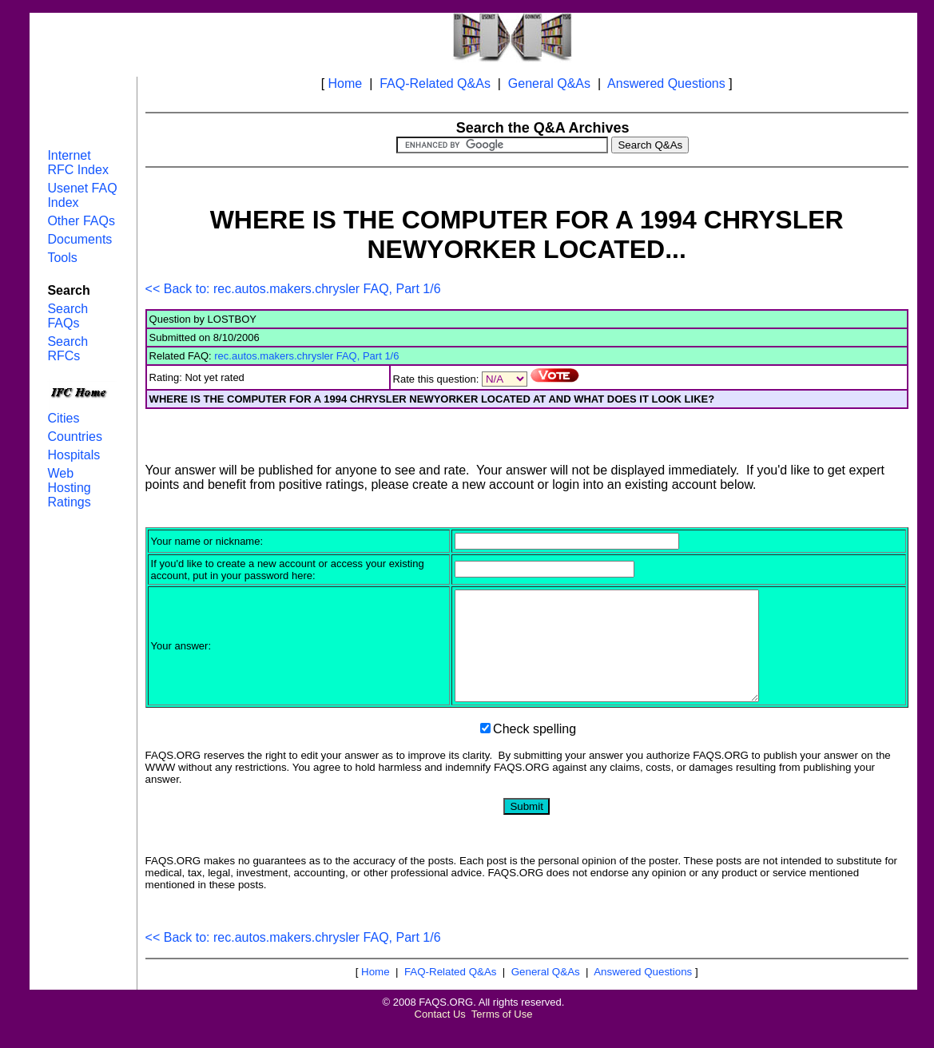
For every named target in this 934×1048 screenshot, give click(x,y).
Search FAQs (67, 316)
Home (345, 83)
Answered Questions (666, 83)
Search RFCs (67, 349)
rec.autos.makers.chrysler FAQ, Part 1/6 (306, 356)
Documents (79, 239)
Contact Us (440, 1036)
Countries (74, 436)
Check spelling (534, 750)
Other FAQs (80, 221)
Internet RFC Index (77, 163)
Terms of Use (502, 1036)
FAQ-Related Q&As (435, 83)
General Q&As (549, 83)
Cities (63, 418)
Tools (62, 257)
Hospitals (73, 455)
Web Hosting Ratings (68, 487)
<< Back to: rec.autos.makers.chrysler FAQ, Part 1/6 (293, 289)
